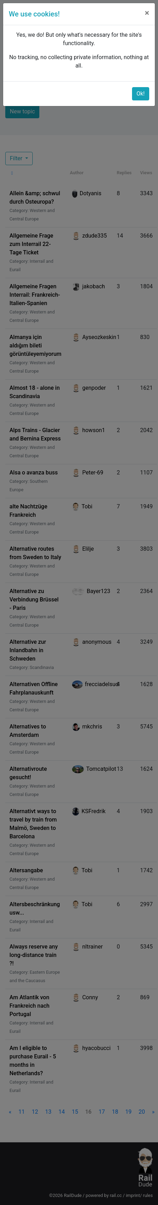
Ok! (141, 93)
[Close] (147, 13)
